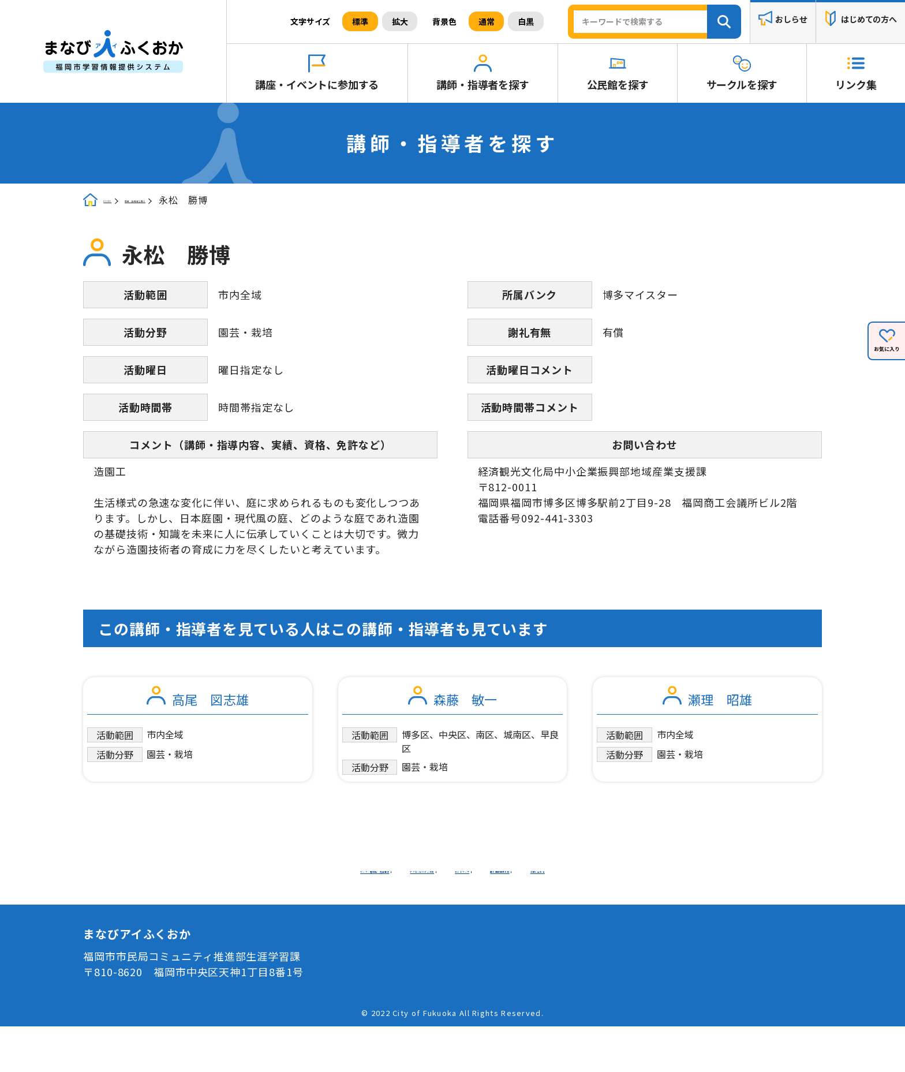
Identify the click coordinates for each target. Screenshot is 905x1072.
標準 (360, 21)
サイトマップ (355, 910)
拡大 (400, 21)
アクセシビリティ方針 (528, 895)
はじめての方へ (869, 19)
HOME (117, 201)
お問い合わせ (549, 910)
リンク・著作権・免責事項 (388, 895)
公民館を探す (618, 84)
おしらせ (791, 19)
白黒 (526, 21)
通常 (486, 21)
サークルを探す (742, 84)
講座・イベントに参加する (317, 84)
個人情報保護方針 (452, 910)
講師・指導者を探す (482, 84)
